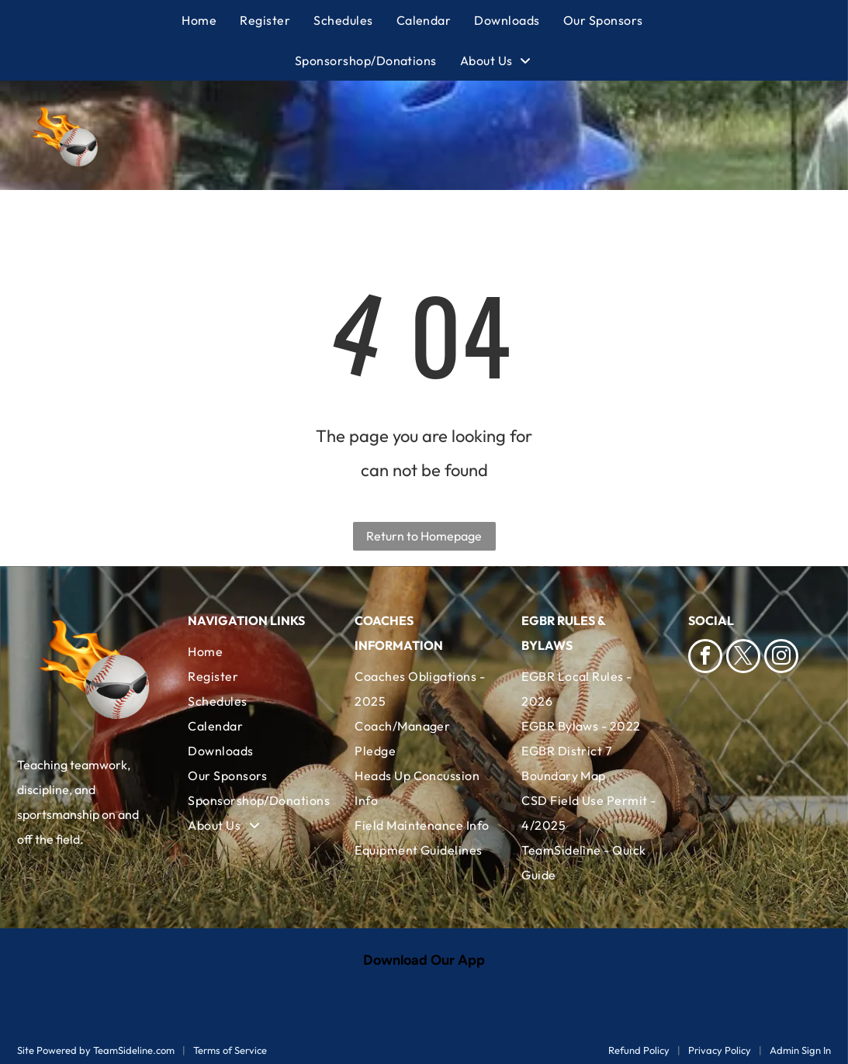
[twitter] (743, 658)
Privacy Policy (719, 1050)
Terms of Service (230, 1050)
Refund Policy (639, 1050)
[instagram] (781, 658)
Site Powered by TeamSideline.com (96, 1050)
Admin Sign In (800, 1050)
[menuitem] (211, 20)
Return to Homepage (424, 536)
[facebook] (705, 658)
